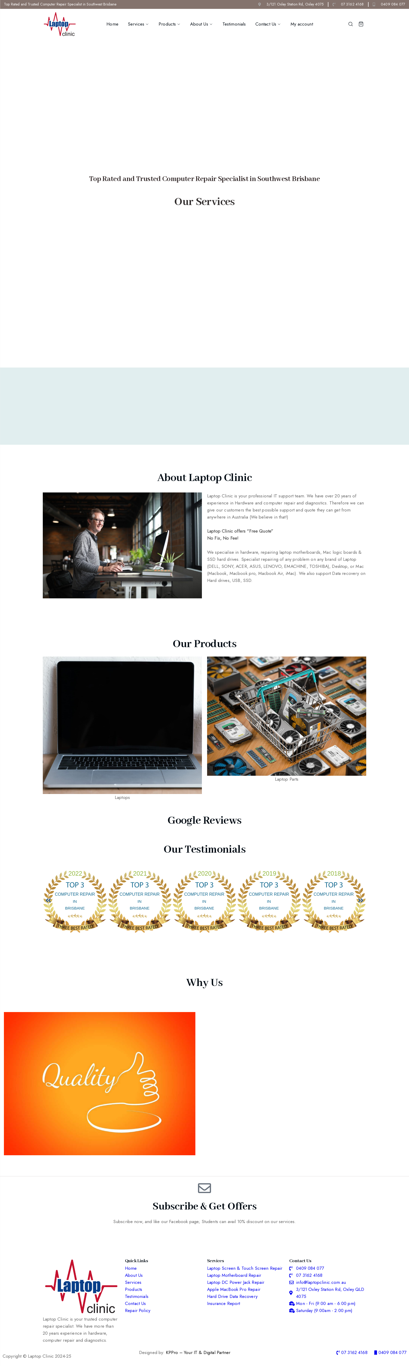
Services (138, 24)
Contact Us (268, 24)
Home (112, 24)
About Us (201, 24)
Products (170, 24)
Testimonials (234, 24)
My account (302, 24)
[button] (48, 900)
